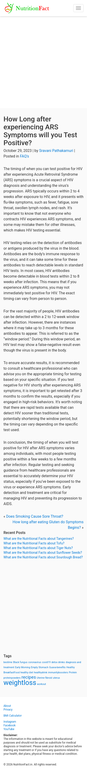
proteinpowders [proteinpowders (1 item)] (12, 677)
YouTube (8, 729)
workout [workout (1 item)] (41, 684)
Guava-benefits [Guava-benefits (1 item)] (57, 667)
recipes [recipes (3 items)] (29, 677)
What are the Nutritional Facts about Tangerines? (38, 538)
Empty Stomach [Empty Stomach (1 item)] (39, 667)
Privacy (8, 709)
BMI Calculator (12, 715)
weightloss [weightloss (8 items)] (19, 683)
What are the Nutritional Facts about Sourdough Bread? (43, 557)
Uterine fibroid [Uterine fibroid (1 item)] (44, 677)
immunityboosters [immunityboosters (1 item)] (58, 672)
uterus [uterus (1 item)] (56, 677)
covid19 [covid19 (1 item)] (46, 662)
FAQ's (24, 156)
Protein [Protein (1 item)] (73, 672)
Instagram (9, 721)
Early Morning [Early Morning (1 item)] (22, 667)
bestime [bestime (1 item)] (7, 662)
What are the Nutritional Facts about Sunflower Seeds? (42, 552)
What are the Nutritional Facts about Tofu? (33, 543)
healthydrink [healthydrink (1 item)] (40, 672)
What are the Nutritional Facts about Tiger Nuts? (38, 548)
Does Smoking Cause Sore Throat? (34, 516)
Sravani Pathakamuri (56, 150)
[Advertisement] (43, 62)
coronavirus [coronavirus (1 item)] (34, 662)
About (7, 706)
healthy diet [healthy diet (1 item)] (26, 672)
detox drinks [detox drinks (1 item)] (58, 662)
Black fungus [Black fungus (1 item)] (20, 662)
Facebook (9, 725)
